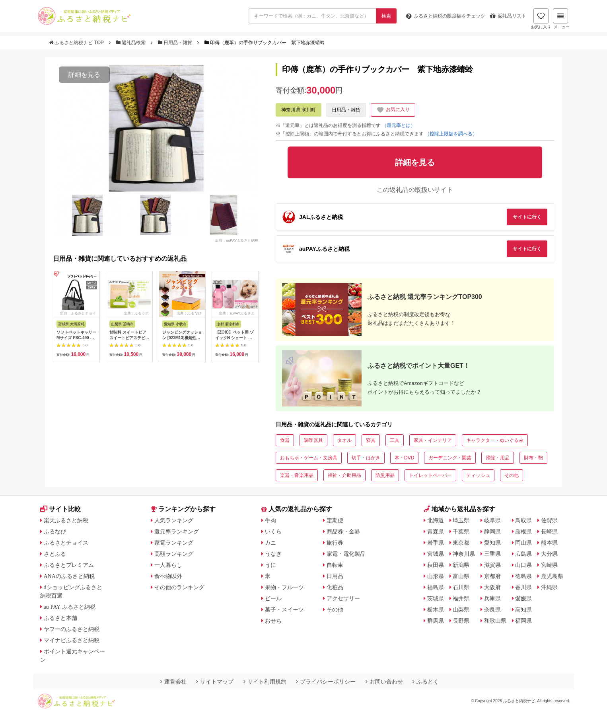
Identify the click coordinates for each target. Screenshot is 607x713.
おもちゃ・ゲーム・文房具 (308, 458)
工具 (394, 440)
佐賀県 (549, 520)
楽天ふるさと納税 (66, 520)
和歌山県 (495, 620)
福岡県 (523, 620)
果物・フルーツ (284, 587)
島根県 (523, 531)
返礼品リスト (508, 16)
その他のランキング (179, 587)
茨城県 (435, 598)
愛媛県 (523, 598)
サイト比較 (60, 509)
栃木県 (435, 609)
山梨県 (461, 609)
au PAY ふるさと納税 (70, 606)
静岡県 (492, 531)
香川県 (523, 587)
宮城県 (435, 554)
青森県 (435, 531)
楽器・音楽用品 (296, 475)
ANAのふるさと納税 (69, 576)
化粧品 (335, 587)
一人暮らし (168, 565)
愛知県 (492, 542)
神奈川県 (464, 554)
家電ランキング (173, 542)
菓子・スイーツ (284, 609)
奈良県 (492, 609)
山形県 (435, 576)
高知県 (523, 609)
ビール (273, 598)
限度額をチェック (445, 16)
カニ (270, 542)
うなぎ (273, 554)
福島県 (435, 587)
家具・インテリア (433, 440)
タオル (344, 440)
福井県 (461, 598)
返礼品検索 (131, 42)
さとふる (55, 554)
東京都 (461, 542)
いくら (273, 531)
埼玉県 (461, 520)
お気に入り (541, 18)
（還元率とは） (398, 125)
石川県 (461, 587)
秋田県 (435, 565)
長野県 (461, 620)
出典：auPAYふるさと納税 (236, 240)
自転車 (335, 565)
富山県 (461, 576)
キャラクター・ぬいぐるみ (494, 440)
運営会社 (173, 681)
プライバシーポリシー (326, 681)
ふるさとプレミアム (69, 565)
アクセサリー (343, 598)
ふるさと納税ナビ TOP (77, 42)
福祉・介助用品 (344, 475)
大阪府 (492, 587)
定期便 (335, 520)
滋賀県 (492, 565)
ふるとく (425, 681)
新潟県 (461, 565)
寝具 (370, 440)
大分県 (549, 554)
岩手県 (435, 542)
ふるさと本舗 (60, 618)
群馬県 (435, 620)
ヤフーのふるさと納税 (71, 629)
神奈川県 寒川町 (298, 110)
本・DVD (404, 458)
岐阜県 (492, 520)
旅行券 (335, 542)
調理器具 (313, 440)
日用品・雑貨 (176, 42)
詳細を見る (84, 74)
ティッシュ (478, 475)
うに (270, 565)
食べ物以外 (168, 576)
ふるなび (55, 531)
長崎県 (549, 531)
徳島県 (523, 576)
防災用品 (385, 475)
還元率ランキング (176, 531)
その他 (511, 475)
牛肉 (270, 520)
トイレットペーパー (430, 475)
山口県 (523, 565)
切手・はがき (366, 458)
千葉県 (461, 531)
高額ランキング (173, 554)
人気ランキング (173, 520)
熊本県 (549, 542)
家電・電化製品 (346, 554)
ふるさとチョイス (66, 542)
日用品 (335, 576)
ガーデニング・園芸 (449, 458)
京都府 (492, 576)
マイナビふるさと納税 (71, 640)
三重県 (492, 554)
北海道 (435, 520)
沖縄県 (549, 587)
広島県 (523, 554)
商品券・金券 (343, 531)
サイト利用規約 (264, 681)
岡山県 (523, 542)
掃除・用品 (498, 458)
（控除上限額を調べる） (451, 134)
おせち (273, 620)
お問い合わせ (384, 681)
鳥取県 (523, 520)
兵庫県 (492, 598)
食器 (285, 440)
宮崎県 (549, 565)
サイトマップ (214, 681)
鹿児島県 (552, 576)
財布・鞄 (533, 458)
